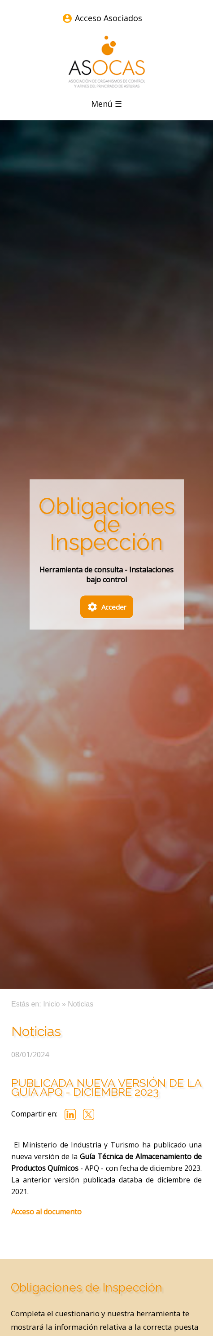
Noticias (80, 1004)
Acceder (106, 608)
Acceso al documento (46, 1212)
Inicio (51, 1004)
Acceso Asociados (108, 18)
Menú (106, 103)
